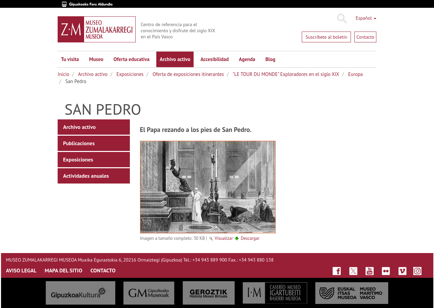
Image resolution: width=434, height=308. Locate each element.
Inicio (63, 74)
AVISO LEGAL (21, 270)
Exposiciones (130, 74)
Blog (270, 59)
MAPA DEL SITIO (63, 270)
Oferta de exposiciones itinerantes (188, 74)
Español (366, 18)
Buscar (342, 19)
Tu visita (70, 59)
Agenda (247, 59)
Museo (96, 59)
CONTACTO (103, 270)
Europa (355, 74)
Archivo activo (175, 59)
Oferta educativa (132, 59)
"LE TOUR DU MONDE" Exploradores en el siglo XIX (286, 74)
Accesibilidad (214, 59)
